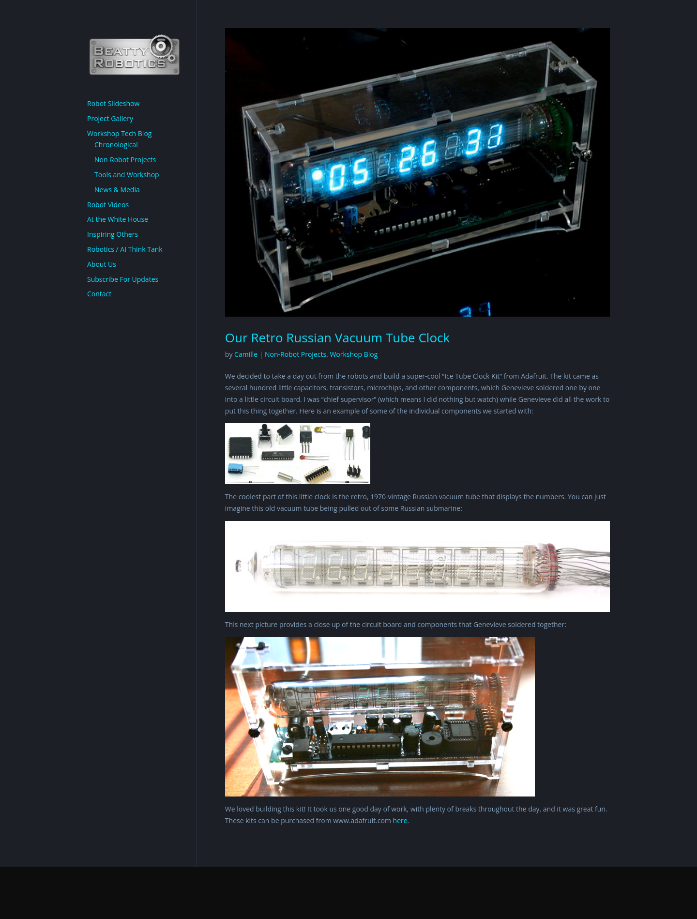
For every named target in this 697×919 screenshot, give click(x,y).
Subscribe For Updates (122, 279)
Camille (246, 354)
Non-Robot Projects (295, 354)
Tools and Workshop (126, 174)
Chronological (116, 144)
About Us (101, 264)
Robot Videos (108, 204)
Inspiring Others (112, 234)
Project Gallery (110, 118)
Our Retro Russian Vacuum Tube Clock (337, 337)
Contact (99, 293)
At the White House (117, 219)
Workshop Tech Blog (119, 133)
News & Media (117, 189)
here (400, 820)
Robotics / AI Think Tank (125, 249)
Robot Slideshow (113, 103)
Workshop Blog (354, 354)
